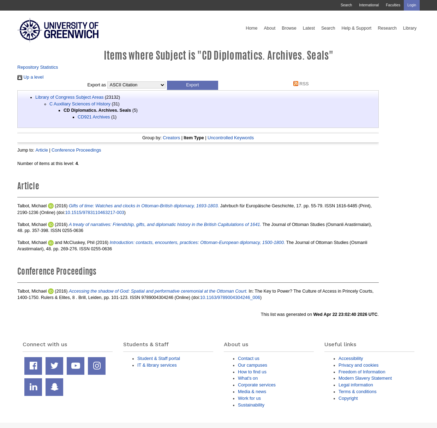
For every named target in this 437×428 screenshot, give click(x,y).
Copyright (348, 398)
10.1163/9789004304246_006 (230, 297)
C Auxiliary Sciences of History (79, 103)
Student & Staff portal (158, 358)
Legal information (356, 384)
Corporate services (257, 384)
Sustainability (251, 405)
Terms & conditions (358, 391)
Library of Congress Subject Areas (69, 97)
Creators (171, 137)
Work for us (249, 398)
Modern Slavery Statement (365, 378)
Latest (309, 28)
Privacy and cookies (358, 365)
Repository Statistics (37, 67)
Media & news (252, 391)
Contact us (248, 358)
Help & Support (357, 28)
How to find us (252, 371)
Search (346, 5)
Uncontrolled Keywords (231, 137)
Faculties (393, 5)
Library (410, 28)
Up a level (30, 77)
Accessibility (351, 358)
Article (41, 150)
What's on (248, 378)
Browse (289, 28)
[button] (192, 85)
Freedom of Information (362, 371)
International (369, 5)
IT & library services (157, 365)
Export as (97, 84)
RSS (300, 83)
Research (387, 28)
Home (251, 28)
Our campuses (252, 365)
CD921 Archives (94, 117)
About (269, 28)
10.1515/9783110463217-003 (94, 212)
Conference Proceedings (76, 150)
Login (411, 5)
